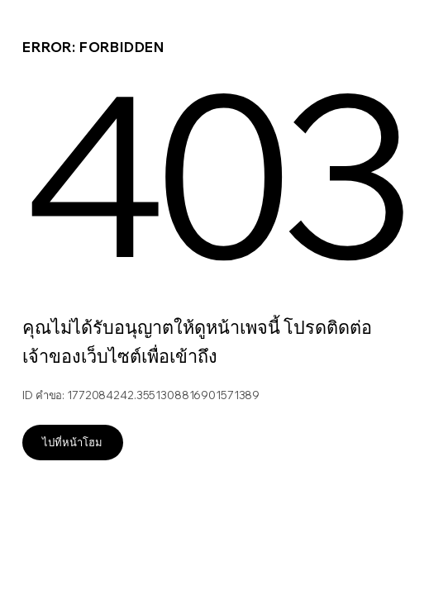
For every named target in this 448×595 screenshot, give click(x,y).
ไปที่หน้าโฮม (72, 442)
